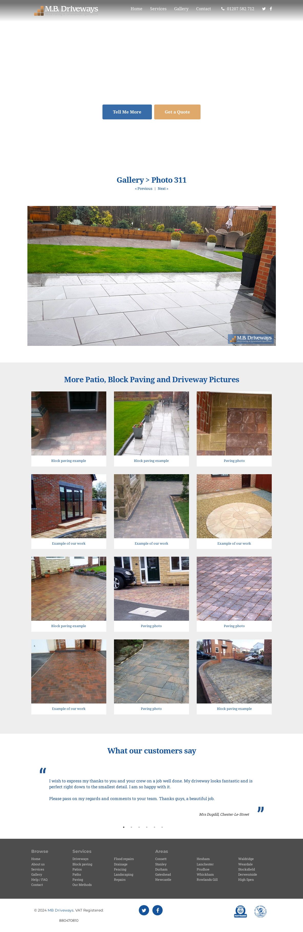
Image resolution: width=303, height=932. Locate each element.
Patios (77, 869)
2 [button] (131, 827)
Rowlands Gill (207, 879)
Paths (76, 874)
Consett (160, 859)
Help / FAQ (39, 879)
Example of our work (69, 543)
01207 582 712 (237, 8)
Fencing (120, 869)
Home (136, 8)
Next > (163, 188)
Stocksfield (246, 869)
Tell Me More (127, 112)
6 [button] (162, 827)
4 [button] (146, 827)
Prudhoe (203, 869)
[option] (151, 792)
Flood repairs (124, 859)
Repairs (120, 879)
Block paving (82, 864)
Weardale (245, 864)
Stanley (160, 864)
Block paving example (68, 461)
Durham (161, 869)
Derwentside (247, 874)
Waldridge (246, 859)
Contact (203, 8)
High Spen (246, 879)
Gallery (181, 8)
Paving (77, 879)
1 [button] (123, 827)
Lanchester (205, 864)
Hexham (203, 859)
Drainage (121, 864)
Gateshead (163, 874)
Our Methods (82, 885)
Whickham (205, 874)
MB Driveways (61, 910)
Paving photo (234, 461)
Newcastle (163, 879)
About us (38, 864)
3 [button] (139, 827)
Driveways (80, 859)
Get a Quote (177, 112)
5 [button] (154, 827)
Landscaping (123, 874)
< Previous (143, 188)
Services (158, 8)
